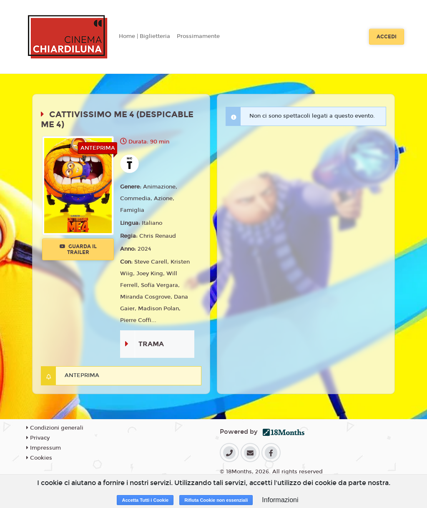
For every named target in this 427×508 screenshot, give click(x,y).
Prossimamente (198, 36)
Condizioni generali (54, 428)
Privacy (38, 438)
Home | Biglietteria (144, 36)
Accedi (387, 37)
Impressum (43, 448)
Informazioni (280, 499)
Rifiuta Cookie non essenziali (216, 500)
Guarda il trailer (78, 249)
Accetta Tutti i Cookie (145, 500)
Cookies (39, 458)
